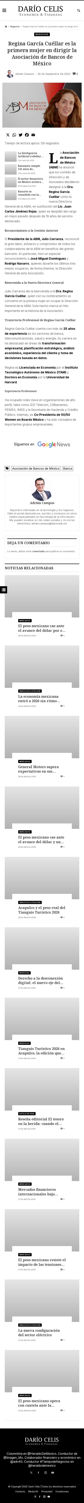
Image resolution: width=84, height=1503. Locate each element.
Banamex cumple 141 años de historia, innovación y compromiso (31, 167)
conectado (38, 551)
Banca (67, 468)
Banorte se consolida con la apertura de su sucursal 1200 (28, 193)
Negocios (15, 26)
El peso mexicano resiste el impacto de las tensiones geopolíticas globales (42, 1262)
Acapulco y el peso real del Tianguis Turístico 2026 (41, 910)
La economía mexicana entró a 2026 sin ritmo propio (38, 698)
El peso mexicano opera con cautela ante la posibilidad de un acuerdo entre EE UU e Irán (41, 1403)
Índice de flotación (29, 691)
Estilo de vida (26, 1114)
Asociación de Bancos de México (36, 468)
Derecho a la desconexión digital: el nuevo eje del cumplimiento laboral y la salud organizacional (41, 980)
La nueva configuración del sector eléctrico (39, 1332)
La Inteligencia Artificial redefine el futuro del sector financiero (31, 154)
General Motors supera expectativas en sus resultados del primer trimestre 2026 (38, 769)
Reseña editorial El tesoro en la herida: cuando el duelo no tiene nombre (41, 1121)
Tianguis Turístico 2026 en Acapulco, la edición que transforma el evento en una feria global (41, 1051)
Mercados (24, 621)
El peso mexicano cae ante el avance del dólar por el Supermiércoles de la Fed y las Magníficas (41, 628)
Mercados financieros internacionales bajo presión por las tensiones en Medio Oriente (40, 1191)
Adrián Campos (42, 503)
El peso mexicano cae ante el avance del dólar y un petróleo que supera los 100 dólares (41, 839)
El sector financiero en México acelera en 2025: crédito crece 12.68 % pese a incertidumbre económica (30, 180)
